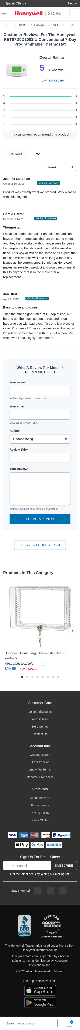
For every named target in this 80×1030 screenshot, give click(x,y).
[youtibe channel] (63, 890)
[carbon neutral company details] (51, 926)
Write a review (52, 80)
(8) (39, 663)
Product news (40, 805)
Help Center (40, 726)
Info (37, 154)
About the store (40, 798)
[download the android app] (40, 1002)
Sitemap (58, 971)
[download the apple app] (40, 990)
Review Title (19, 449)
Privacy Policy (40, 812)
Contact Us (40, 734)
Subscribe (64, 865)
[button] (72, 631)
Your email (18, 406)
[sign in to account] (74, 13)
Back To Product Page (40, 545)
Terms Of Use (40, 820)
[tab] (15, 154)
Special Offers (13, 3)
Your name (18, 382)
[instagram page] (50, 890)
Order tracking (40, 762)
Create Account (40, 754)
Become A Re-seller (40, 777)
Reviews (15, 154)
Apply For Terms (40, 769)
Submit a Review (40, 519)
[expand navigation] (3, 13)
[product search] (53, 1023)
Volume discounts (40, 711)
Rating (15, 430)
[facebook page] (38, 890)
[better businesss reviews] (24, 926)
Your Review (19, 468)
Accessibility (40, 719)
